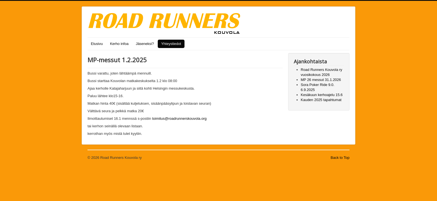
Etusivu (97, 44)
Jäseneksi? (145, 44)
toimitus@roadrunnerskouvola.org (179, 118)
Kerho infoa (119, 44)
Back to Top (340, 157)
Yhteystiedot (171, 44)
